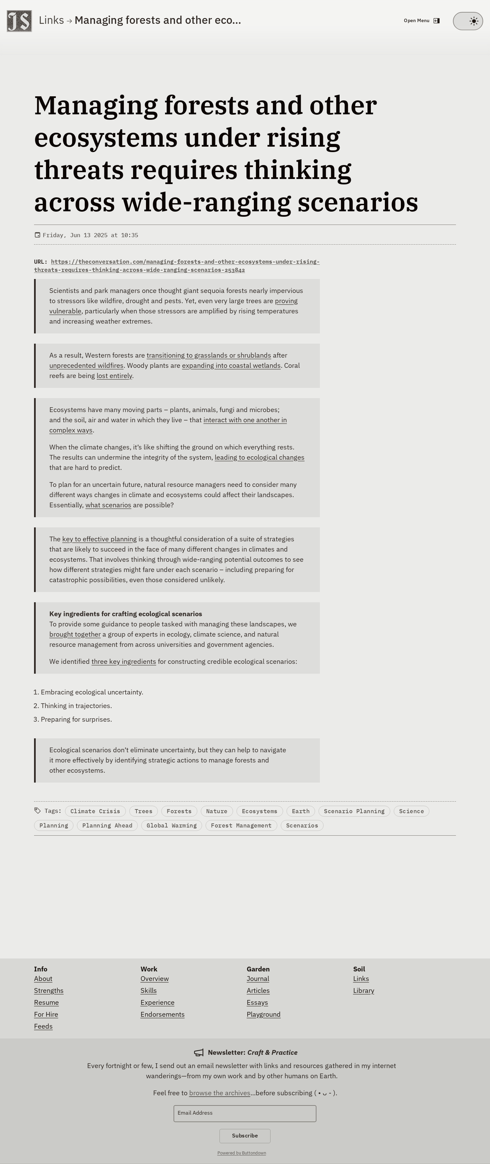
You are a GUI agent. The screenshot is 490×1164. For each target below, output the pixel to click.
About (43, 979)
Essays (257, 1002)
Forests (181, 811)
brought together (75, 634)
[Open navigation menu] (421, 21)
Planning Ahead (108, 826)
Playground (264, 1014)
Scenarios (305, 826)
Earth (305, 811)
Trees (145, 811)
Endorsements (163, 1014)
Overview (155, 979)
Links (51, 20)
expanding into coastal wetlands (231, 365)
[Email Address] (245, 1113)
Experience (158, 1002)
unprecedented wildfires (86, 365)
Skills (149, 990)
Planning (54, 826)
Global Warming (173, 826)
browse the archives (219, 1093)
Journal (258, 979)
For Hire (46, 1014)
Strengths (49, 990)
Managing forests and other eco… (158, 20)
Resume (46, 1002)
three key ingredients (124, 661)
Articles (258, 990)
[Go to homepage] (19, 21)
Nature (219, 811)
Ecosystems (263, 811)
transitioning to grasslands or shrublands (209, 355)
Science (416, 811)
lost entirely (114, 376)
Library (363, 990)
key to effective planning (99, 539)
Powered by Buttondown (241, 1154)
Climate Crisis (96, 811)
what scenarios (108, 505)
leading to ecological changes (260, 457)
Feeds (43, 1026)
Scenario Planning (358, 811)
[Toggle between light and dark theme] (468, 21)
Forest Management (243, 826)
